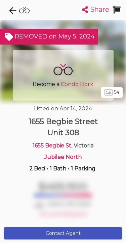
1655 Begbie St (52, 145)
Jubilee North (63, 157)
